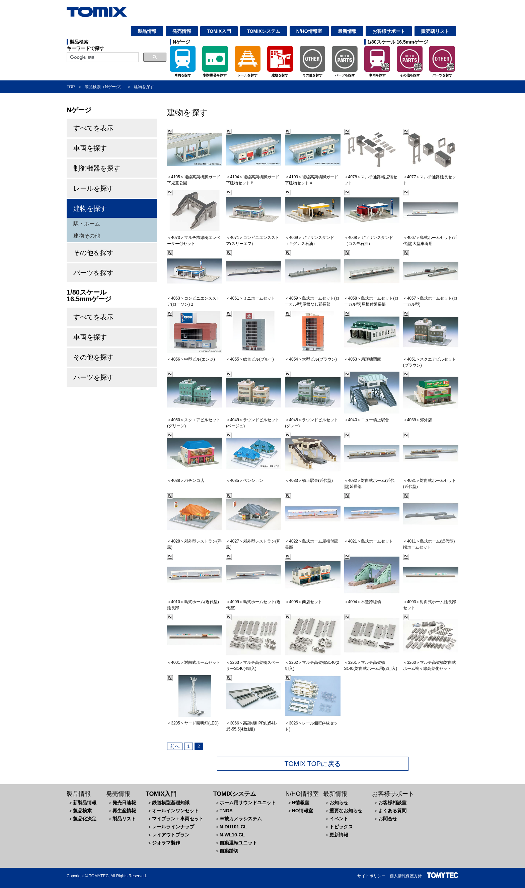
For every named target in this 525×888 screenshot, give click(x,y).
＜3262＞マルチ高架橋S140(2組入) (312, 662)
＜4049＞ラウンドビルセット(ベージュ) (253, 419)
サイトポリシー (371, 876)
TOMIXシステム (263, 31)
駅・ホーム (86, 224)
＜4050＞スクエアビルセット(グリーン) (194, 419)
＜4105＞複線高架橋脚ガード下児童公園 (194, 177)
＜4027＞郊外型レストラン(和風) (253, 541)
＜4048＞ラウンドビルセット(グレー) (312, 419)
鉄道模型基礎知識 (171, 802)
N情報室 (300, 802)
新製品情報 (84, 802)
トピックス (341, 826)
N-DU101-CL (233, 826)
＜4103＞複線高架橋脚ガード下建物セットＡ (312, 177)
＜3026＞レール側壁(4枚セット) (312, 723)
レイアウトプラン (171, 834)
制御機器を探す (96, 168)
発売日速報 (124, 802)
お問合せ (387, 818)
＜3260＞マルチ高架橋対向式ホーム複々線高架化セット (430, 662)
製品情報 (147, 31)
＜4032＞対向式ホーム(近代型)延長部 (371, 480)
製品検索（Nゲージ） (104, 86)
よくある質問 (392, 810)
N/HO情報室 (309, 31)
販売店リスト (435, 31)
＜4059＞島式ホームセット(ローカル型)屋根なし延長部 (312, 298)
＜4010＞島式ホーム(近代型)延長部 (194, 601)
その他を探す (93, 252)
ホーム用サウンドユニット (248, 802)
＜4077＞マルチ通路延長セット (430, 177)
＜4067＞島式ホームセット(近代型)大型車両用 (430, 237)
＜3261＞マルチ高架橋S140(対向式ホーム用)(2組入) (371, 662)
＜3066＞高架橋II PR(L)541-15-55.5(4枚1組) (253, 723)
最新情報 (347, 31)
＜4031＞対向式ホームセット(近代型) (430, 480)
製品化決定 (84, 818)
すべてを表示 (93, 128)
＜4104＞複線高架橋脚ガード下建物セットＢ (253, 177)
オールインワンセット (175, 810)
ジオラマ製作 (166, 842)
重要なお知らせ (345, 810)
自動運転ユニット (238, 842)
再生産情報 (124, 810)
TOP (71, 86)
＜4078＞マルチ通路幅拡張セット (371, 177)
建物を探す (90, 208)
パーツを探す (93, 272)
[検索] (102, 57)
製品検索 (82, 810)
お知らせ (338, 802)
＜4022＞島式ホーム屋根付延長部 (312, 541)
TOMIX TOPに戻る (313, 763)
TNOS (226, 810)
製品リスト (124, 818)
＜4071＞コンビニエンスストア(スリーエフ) (253, 237)
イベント (338, 818)
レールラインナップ (173, 826)
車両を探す (90, 148)
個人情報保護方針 (406, 876)
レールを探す (93, 188)
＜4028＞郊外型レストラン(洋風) (194, 541)
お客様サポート (388, 31)
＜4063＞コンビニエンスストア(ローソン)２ (194, 298)
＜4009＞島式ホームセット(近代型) (253, 601)
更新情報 (338, 834)
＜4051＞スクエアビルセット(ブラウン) (430, 359)
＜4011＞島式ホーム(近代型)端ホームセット (430, 541)
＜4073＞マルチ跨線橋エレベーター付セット (194, 237)
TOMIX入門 (219, 31)
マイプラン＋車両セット (178, 818)
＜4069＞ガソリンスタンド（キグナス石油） (312, 237)
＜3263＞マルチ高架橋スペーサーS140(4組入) (253, 662)
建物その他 (86, 236)
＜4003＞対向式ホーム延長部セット (430, 601)
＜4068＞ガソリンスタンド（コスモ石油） (371, 237)
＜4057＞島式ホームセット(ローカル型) (430, 298)
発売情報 (181, 31)
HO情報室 (302, 810)
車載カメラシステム (241, 818)
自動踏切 (229, 850)
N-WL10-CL (232, 834)
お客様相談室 (392, 802)
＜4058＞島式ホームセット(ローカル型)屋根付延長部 (371, 298)
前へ (174, 746)
